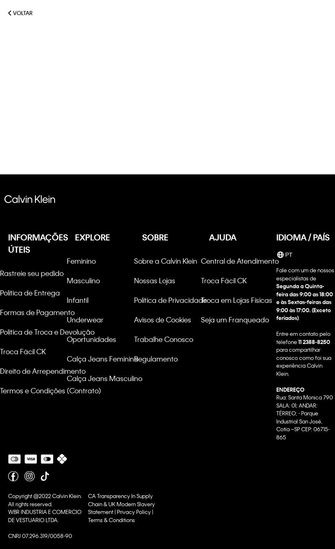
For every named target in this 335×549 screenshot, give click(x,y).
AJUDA (222, 237)
